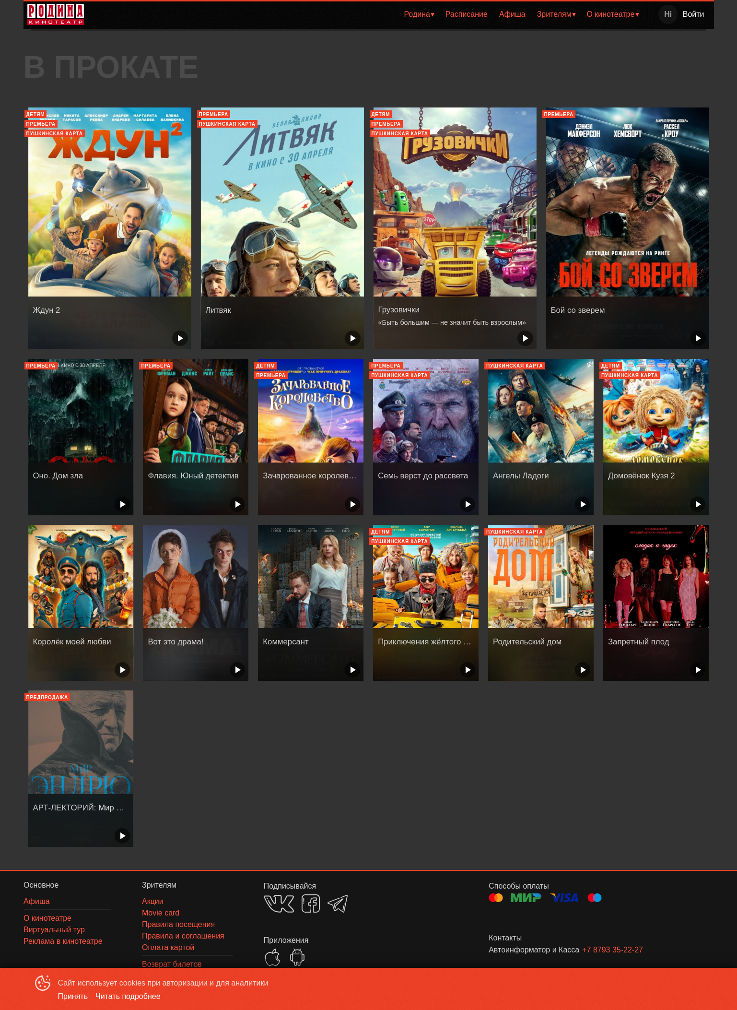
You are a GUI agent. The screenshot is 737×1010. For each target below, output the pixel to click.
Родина (417, 14)
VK (279, 904)
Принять (73, 996)
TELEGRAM (338, 904)
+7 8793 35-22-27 (612, 950)
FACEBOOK (311, 903)
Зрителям (554, 14)
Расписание (466, 14)
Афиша (512, 14)
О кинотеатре (610, 14)
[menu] (368, 14)
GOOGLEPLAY (297, 957)
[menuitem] (418, 14)
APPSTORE (272, 957)
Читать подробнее (128, 996)
